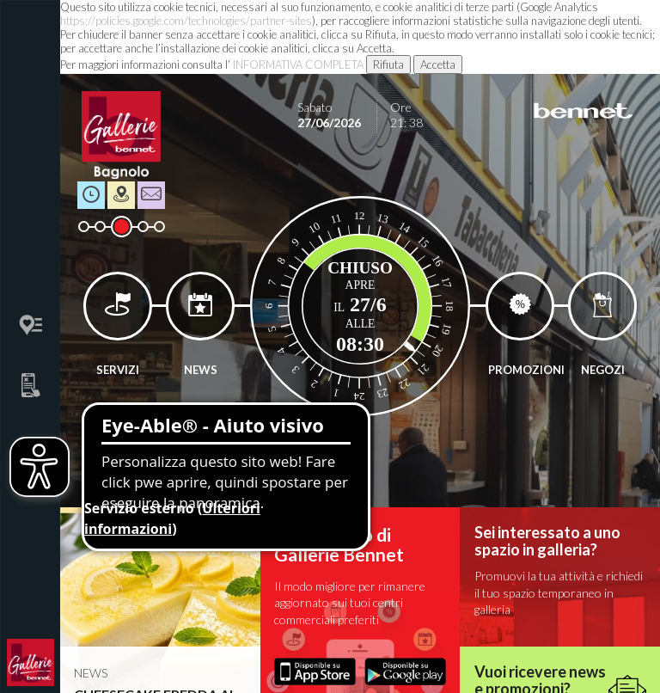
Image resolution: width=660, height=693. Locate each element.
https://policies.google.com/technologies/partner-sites (186, 21)
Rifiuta (388, 64)
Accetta (437, 64)
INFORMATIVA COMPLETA (298, 64)
